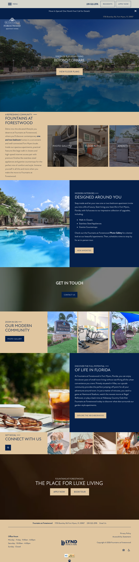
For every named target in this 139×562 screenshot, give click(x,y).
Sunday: (11, 538)
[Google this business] (8, 439)
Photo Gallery (116, 225)
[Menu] (13, 10)
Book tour (80, 483)
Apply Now (59, 483)
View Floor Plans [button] (69, 63)
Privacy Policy (125, 525)
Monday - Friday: (14, 532)
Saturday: (11, 535)
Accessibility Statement (122, 528)
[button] (135, 3)
